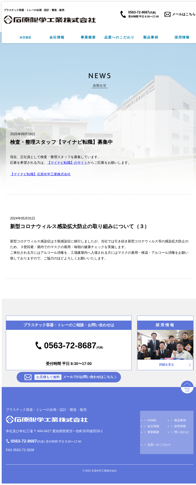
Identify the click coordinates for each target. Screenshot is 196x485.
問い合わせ (181, 432)
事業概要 (88, 37)
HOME (26, 37)
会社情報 (57, 37)
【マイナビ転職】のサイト (67, 162)
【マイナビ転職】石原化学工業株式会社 (40, 174)
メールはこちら (184, 14)
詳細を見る (166, 364)
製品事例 (150, 37)
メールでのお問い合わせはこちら (74, 377)
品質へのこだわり (119, 37)
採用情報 (182, 37)
